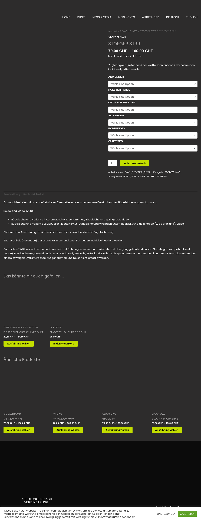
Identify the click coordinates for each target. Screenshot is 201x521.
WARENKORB (150, 17)
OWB (144, 174)
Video (125, 232)
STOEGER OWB (150, 31)
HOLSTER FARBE (119, 89)
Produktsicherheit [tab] (35, 206)
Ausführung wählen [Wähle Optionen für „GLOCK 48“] (121, 444)
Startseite (114, 31)
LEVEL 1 (127, 174)
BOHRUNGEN (117, 126)
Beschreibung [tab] (12, 206)
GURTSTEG (115, 139)
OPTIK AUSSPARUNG (122, 101)
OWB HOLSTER (131, 31)
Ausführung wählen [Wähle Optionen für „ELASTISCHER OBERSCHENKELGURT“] (23, 356)
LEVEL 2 (136, 174)
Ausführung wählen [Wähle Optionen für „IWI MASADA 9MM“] (72, 444)
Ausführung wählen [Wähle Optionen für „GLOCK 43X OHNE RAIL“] (171, 444)
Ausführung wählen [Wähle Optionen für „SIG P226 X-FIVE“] (23, 444)
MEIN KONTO (126, 17)
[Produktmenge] (113, 161)
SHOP (81, 17)
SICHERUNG (116, 114)
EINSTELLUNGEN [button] (166, 513)
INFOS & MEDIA (101, 17)
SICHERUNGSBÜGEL (160, 174)
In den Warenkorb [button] (68, 356)
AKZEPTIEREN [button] (187, 514)
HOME (66, 17)
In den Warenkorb (135, 160)
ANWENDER (116, 76)
